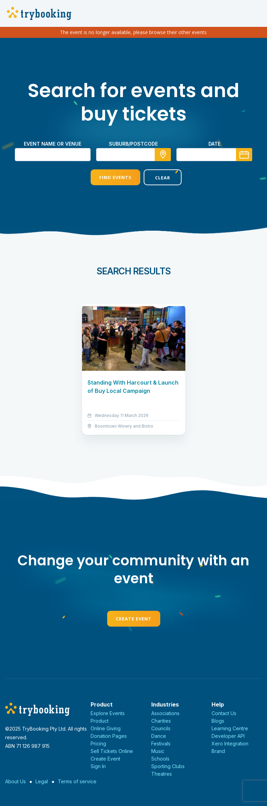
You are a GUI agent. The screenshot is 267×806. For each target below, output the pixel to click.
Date (214, 144)
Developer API (228, 736)
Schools (160, 759)
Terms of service (77, 781)
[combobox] (133, 154)
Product (100, 721)
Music (157, 751)
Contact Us (224, 713)
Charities (161, 721)
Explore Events (108, 713)
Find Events (107, 177)
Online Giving (106, 728)
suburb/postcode (133, 144)
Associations (165, 713)
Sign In (98, 766)
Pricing (98, 743)
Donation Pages (109, 736)
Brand (218, 751)
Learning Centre (230, 728)
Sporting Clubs (168, 766)
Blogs (218, 721)
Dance (158, 736)
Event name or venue (52, 144)
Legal (41, 781)
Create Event (134, 619)
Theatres (161, 774)
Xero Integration (230, 743)
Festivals (161, 743)
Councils (161, 728)
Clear (159, 178)
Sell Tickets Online (112, 751)
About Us (15, 781)
